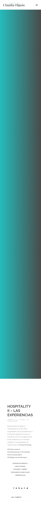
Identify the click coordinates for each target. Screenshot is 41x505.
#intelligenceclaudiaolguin (17, 457)
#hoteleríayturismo (14, 452)
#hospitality (25, 452)
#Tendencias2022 (13, 449)
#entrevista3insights (14, 455)
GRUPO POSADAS (20, 466)
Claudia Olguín (12, 421)
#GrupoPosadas (25, 445)
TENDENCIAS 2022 (20, 475)
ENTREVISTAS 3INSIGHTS (20, 463)
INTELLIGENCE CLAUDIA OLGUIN (20, 472)
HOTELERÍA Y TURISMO (20, 469)
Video (23, 419)
